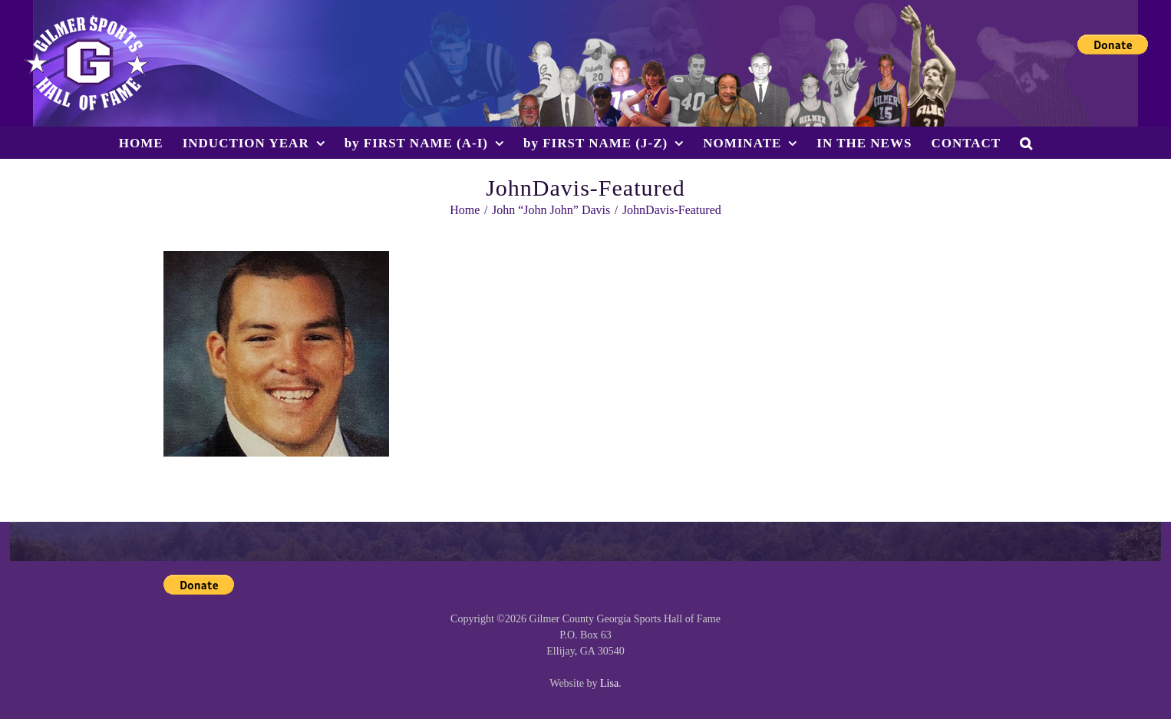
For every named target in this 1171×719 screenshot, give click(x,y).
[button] (1026, 142)
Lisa (609, 683)
